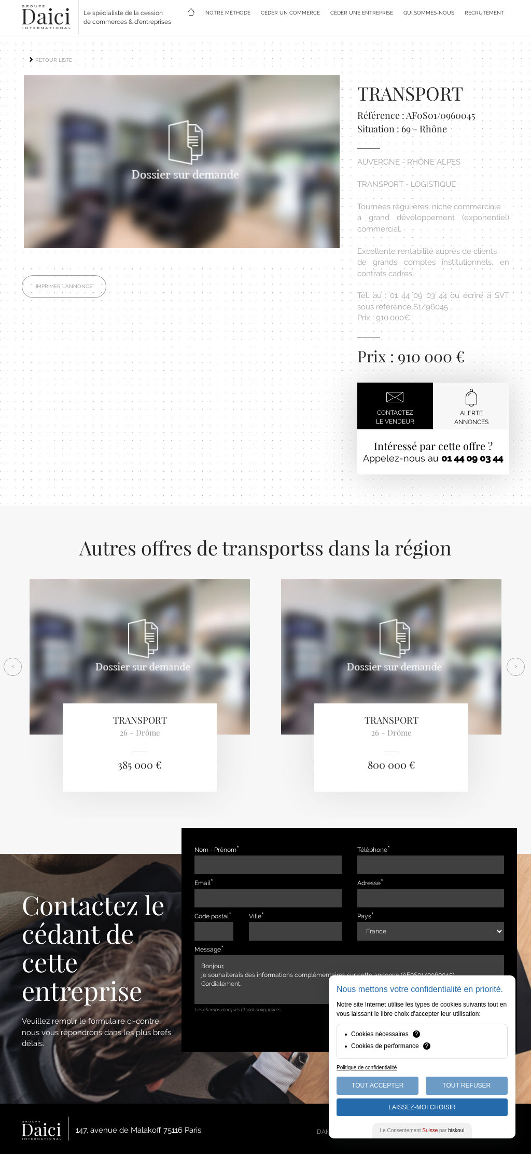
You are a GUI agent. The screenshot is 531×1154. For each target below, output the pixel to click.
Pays (364, 916)
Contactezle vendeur (395, 406)
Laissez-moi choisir (421, 1107)
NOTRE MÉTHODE (227, 13)
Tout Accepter (377, 1085)
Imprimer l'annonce (64, 289)
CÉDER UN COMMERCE (290, 13)
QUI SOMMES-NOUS (428, 13)
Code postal (211, 916)
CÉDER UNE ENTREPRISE (361, 13)
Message (207, 949)
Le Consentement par (422, 1130)
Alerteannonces (471, 406)
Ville (255, 916)
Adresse (369, 883)
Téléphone (372, 849)
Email (202, 883)
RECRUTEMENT (484, 13)
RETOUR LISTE (50, 60)
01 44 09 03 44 (472, 458)
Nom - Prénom (215, 849)
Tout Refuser (466, 1085)
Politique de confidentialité (367, 1067)
